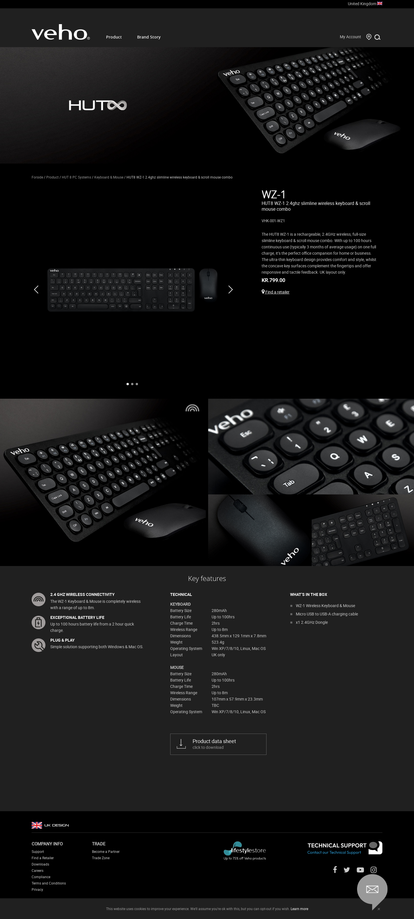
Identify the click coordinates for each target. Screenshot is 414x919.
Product (114, 37)
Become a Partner (106, 851)
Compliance (41, 876)
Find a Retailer (43, 857)
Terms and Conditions (49, 883)
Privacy (37, 889)
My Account (350, 36)
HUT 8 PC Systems (76, 177)
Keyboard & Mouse (108, 177)
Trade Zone (101, 857)
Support (38, 851)
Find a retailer (276, 292)
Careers (37, 870)
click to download (225, 744)
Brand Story (149, 37)
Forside (37, 177)
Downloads (40, 864)
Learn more (299, 908)
